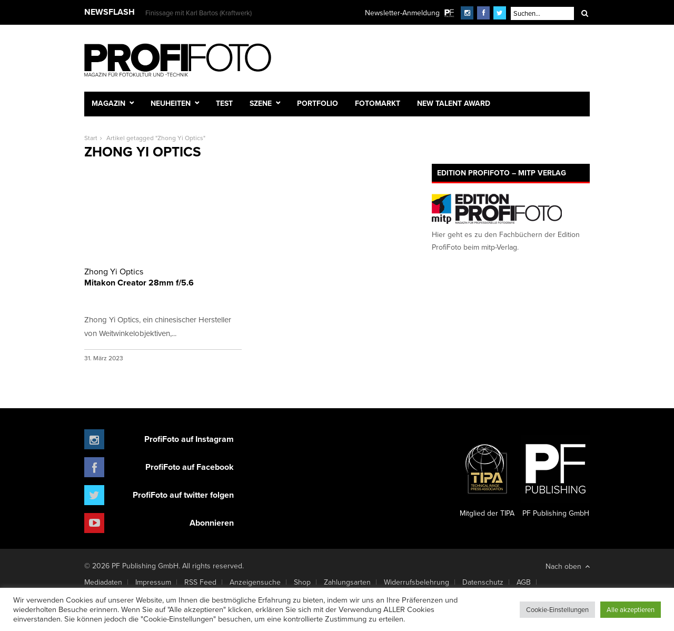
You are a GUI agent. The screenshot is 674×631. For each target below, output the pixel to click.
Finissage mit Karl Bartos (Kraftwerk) (198, 12)
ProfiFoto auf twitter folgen (183, 495)
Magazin (108, 103)
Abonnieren (212, 523)
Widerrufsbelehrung (416, 582)
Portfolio (317, 103)
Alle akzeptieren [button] (631, 609)
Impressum (153, 582)
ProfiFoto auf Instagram (189, 439)
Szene (261, 103)
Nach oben (568, 566)
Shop (302, 582)
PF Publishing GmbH (555, 477)
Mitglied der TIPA (487, 477)
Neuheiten (171, 103)
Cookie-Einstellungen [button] (557, 609)
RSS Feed (200, 582)
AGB (524, 582)
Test (224, 103)
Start (90, 137)
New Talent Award (453, 103)
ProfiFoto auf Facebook (189, 467)
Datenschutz (482, 582)
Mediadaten (103, 582)
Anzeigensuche (255, 582)
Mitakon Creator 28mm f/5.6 (163, 277)
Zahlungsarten (347, 582)
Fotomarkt (377, 103)
